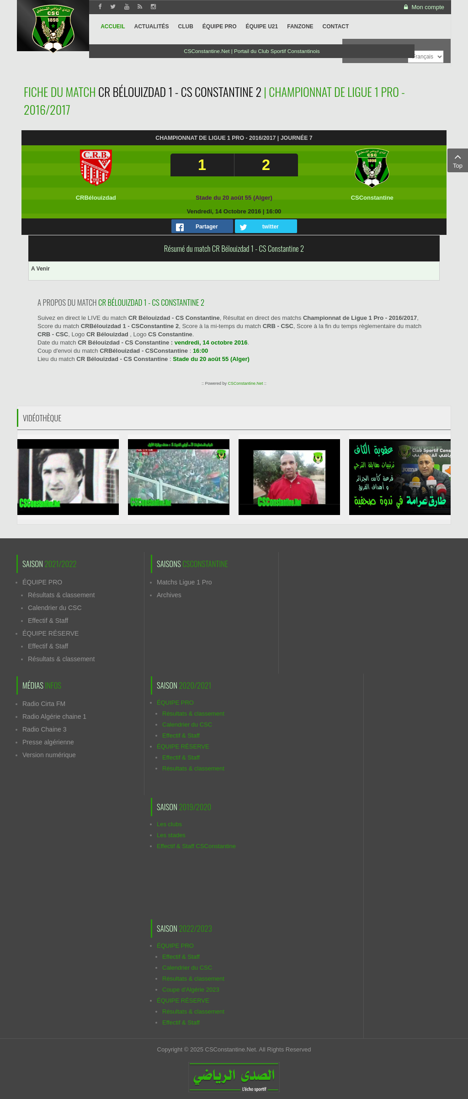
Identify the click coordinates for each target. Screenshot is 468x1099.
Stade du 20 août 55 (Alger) (234, 197)
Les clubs (169, 824)
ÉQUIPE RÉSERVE (50, 633)
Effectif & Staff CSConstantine (196, 846)
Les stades (171, 835)
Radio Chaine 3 (44, 729)
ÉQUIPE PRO (42, 582)
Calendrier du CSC (55, 607)
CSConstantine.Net (245, 383)
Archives (169, 595)
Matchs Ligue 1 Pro (184, 582)
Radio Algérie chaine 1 (54, 716)
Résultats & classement (61, 595)
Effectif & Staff (48, 620)
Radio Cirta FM (43, 703)
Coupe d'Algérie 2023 (190, 989)
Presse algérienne (48, 742)
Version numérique (49, 755)
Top (457, 160)
